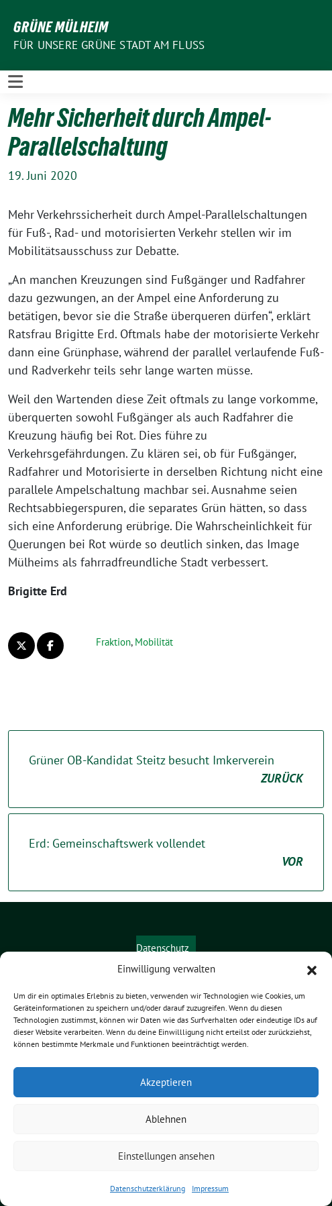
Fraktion (113, 642)
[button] (312, 969)
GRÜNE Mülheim (61, 27)
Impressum (210, 1188)
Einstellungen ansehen (166, 1156)
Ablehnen (166, 1119)
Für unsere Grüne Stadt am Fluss (109, 45)
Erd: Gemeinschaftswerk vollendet (166, 853)
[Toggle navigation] (15, 81)
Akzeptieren (166, 1082)
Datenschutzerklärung (147, 1188)
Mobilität (154, 642)
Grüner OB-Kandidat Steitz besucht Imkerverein (166, 769)
